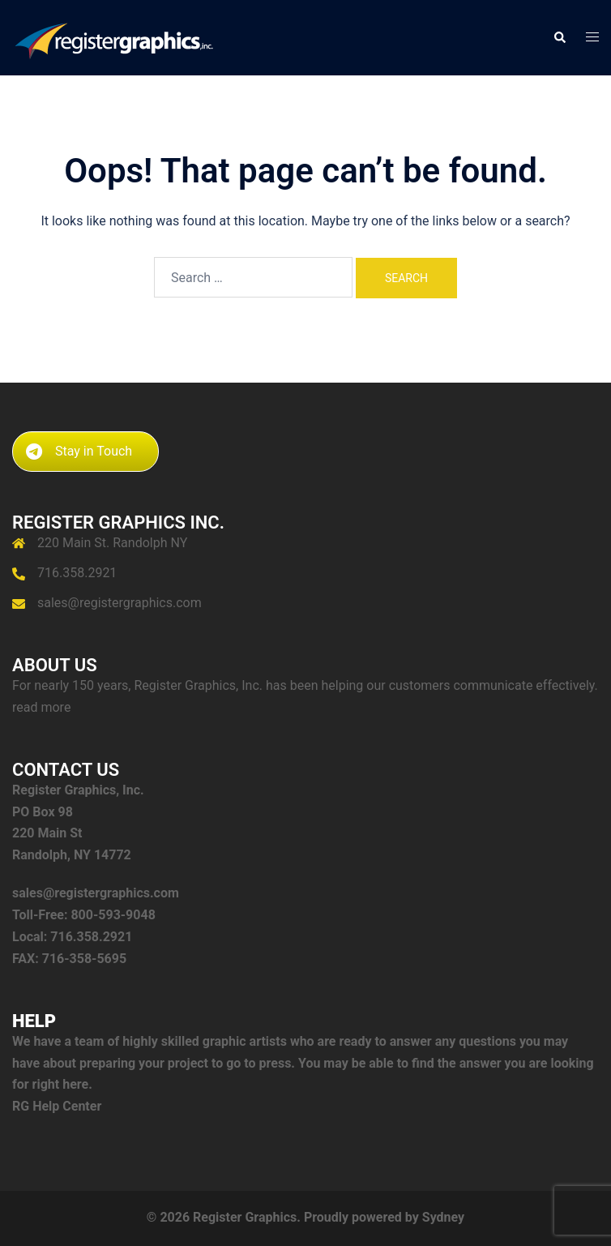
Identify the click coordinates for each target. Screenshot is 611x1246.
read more (41, 707)
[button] (559, 37)
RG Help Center (56, 1106)
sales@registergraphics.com (119, 602)
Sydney (443, 1217)
